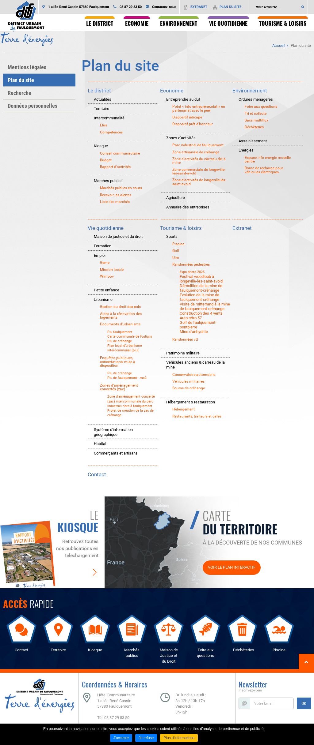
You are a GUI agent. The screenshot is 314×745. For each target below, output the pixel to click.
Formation (102, 246)
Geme (104, 262)
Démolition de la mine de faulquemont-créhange (201, 288)
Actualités (102, 99)
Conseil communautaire (120, 153)
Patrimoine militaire (183, 353)
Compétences (111, 132)
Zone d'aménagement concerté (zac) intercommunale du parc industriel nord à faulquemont (131, 401)
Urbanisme (103, 299)
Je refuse (146, 738)
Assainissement (253, 141)
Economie (171, 91)
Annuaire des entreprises (187, 207)
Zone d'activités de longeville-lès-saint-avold (199, 182)
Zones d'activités (181, 138)
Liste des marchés (115, 202)
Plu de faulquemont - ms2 (127, 378)
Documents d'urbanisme (120, 324)
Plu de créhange (119, 341)
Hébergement (183, 409)
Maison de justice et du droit (118, 236)
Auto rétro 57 (191, 318)
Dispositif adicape (187, 117)
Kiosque (101, 146)
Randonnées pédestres (191, 264)
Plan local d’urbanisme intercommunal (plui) (124, 348)
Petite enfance (106, 290)
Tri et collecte (255, 113)
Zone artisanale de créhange (195, 152)
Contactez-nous (164, 7)
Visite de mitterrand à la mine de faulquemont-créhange (205, 306)
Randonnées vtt (185, 339)
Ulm (175, 258)
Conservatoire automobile (193, 374)
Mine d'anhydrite (194, 331)
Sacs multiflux (256, 120)
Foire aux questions (261, 106)
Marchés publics (108, 180)
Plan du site (301, 45)
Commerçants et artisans (116, 453)
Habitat (100, 443)
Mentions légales (27, 67)
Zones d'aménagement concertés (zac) (119, 387)
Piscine (178, 244)
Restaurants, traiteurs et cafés (196, 416)
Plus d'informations (178, 738)
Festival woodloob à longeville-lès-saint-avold (201, 278)
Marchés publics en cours (121, 188)
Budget (106, 160)
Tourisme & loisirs (181, 228)
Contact (97, 474)
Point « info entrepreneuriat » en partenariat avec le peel (198, 108)
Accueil (278, 45)
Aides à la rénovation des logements (121, 316)
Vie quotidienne (106, 228)
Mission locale (112, 269)
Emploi (99, 255)
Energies (246, 150)
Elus (103, 125)
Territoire (101, 108)
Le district (99, 91)
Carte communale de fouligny (129, 337)
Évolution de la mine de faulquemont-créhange (199, 297)
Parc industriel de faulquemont (198, 145)
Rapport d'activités (115, 167)
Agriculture (175, 197)
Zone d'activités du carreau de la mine (199, 161)
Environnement (249, 91)
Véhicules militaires (188, 381)
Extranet (242, 228)
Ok (302, 7)
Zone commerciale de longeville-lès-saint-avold (198, 171)
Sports (172, 236)
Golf (175, 251)
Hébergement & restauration (190, 402)
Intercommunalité (109, 118)
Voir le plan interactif (231, 567)
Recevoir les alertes (115, 195)
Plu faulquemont (119, 332)
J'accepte (121, 738)
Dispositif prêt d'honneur (192, 124)
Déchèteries (254, 127)
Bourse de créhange (188, 388)
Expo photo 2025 (192, 272)
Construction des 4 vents (201, 313)
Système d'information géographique (113, 432)
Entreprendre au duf (183, 99)
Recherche (19, 93)
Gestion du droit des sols (120, 307)
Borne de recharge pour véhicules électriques (264, 170)
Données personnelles (32, 106)
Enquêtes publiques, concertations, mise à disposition (117, 361)
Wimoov (107, 276)
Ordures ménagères (256, 99)
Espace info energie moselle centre (268, 159)
